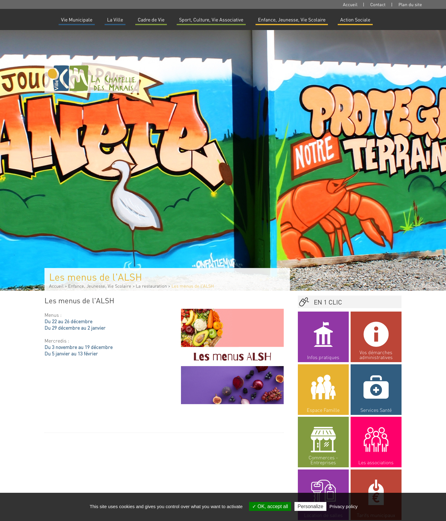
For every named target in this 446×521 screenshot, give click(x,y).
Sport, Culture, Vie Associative (211, 19)
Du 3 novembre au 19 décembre (78, 347)
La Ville (115, 19)
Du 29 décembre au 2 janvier (75, 327)
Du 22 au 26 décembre (68, 321)
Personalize (310, 506)
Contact (378, 4)
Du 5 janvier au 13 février (71, 353)
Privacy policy (343, 506)
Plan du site (410, 4)
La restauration (151, 286)
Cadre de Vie (151, 19)
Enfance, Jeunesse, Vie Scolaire (291, 19)
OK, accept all (270, 506)
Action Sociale (355, 19)
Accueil (350, 4)
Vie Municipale (76, 19)
